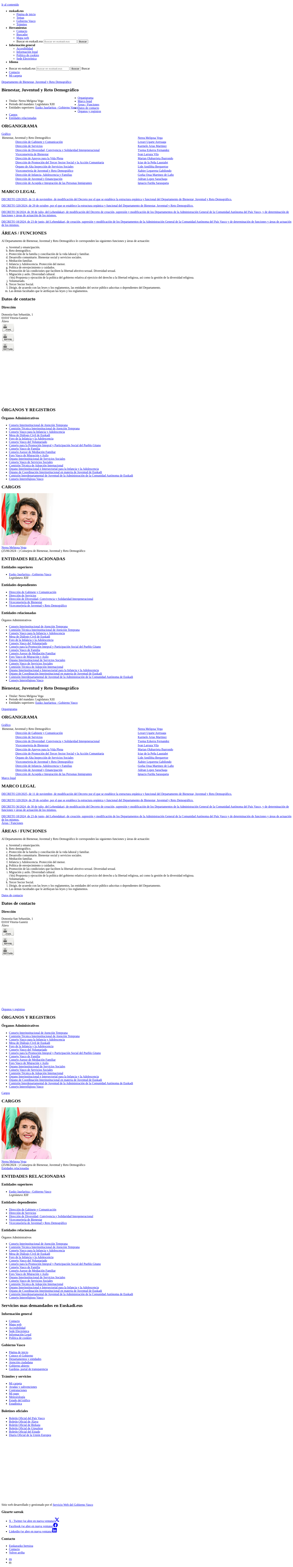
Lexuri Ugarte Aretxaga (152, 141)
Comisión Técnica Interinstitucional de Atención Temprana (44, 428)
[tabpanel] (146, 154)
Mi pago (14, 1393)
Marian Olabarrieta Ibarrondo (155, 158)
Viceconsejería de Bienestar (32, 154)
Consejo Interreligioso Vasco (26, 478)
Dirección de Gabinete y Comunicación (39, 141)
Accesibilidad (24, 48)
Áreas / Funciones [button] (88, 104)
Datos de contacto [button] (88, 107)
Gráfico (6, 133)
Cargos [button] (13, 114)
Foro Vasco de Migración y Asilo (29, 455)
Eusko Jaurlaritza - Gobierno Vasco (56, 107)
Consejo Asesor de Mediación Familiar (32, 452)
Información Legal (20, 1334)
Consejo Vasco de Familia (24, 448)
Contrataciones (18, 1390)
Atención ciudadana (21, 1362)
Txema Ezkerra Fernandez (153, 150)
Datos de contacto (12, 895)
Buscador (22, 34)
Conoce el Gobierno (21, 1355)
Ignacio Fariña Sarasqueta (153, 183)
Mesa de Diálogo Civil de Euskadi (29, 435)
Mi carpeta (15, 75)
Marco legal (8, 778)
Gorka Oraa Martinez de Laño (156, 174)
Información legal (27, 51)
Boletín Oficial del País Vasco (27, 1418)
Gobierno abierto (19, 1365)
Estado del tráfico (19, 1400)
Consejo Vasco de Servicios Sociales (31, 462)
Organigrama (9, 709)
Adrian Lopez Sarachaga (152, 178)
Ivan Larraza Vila (148, 154)
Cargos (5, 1093)
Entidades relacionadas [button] (22, 118)
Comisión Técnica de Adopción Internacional (36, 465)
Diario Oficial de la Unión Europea (30, 1435)
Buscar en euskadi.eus (29, 41)
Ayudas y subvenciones (23, 1386)
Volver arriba (17, 1552)
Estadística (15, 1403)
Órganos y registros (13, 1009)
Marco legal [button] (85, 101)
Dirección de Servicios (29, 146)
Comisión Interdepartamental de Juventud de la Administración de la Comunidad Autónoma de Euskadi (71, 475)
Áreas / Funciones (12, 823)
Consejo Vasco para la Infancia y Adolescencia (37, 431)
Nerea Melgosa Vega (150, 137)
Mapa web (22, 37)
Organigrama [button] (85, 97)
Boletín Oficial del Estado (24, 1431)
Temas (20, 17)
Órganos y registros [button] (89, 111)
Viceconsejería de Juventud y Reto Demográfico (44, 170)
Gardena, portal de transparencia (28, 1369)
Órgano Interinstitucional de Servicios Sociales (37, 458)
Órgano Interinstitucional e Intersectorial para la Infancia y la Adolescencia (54, 468)
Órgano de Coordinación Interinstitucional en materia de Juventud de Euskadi (55, 472)
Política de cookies (27, 55)
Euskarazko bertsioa (21, 1545)
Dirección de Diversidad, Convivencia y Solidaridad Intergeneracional (57, 150)
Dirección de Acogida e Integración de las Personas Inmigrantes (53, 183)
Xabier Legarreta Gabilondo (154, 170)
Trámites (21, 24)
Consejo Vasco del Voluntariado (28, 441)
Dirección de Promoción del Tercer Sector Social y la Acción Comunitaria (59, 162)
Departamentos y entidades (25, 1359)
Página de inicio (26, 14)
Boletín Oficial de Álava (23, 1421)
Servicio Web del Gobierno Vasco (73, 1504)
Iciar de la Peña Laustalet (153, 162)
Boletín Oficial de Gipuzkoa (26, 1428)
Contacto (21, 31)
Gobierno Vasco (26, 21)
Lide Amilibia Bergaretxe (153, 166)
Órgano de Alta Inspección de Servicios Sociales (44, 166)
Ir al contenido (10, 4)
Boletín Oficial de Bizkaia (24, 1425)
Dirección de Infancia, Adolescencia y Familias (43, 174)
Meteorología (17, 1396)
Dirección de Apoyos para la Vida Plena (39, 158)
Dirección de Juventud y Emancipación (38, 178)
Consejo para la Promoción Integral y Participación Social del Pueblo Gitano (55, 445)
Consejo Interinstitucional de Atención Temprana (38, 425)
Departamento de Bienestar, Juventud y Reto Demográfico (36, 82)
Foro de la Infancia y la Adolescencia (31, 438)
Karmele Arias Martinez (152, 146)
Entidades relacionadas (15, 1168)
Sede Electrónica (26, 58)
